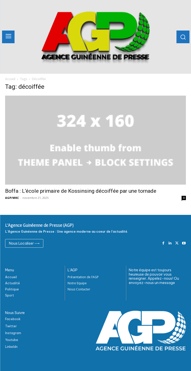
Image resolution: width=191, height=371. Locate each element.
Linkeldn (11, 347)
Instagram (13, 333)
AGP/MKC (12, 198)
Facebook (13, 319)
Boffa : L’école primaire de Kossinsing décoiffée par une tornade (80, 191)
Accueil (10, 79)
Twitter (11, 326)
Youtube (11, 340)
